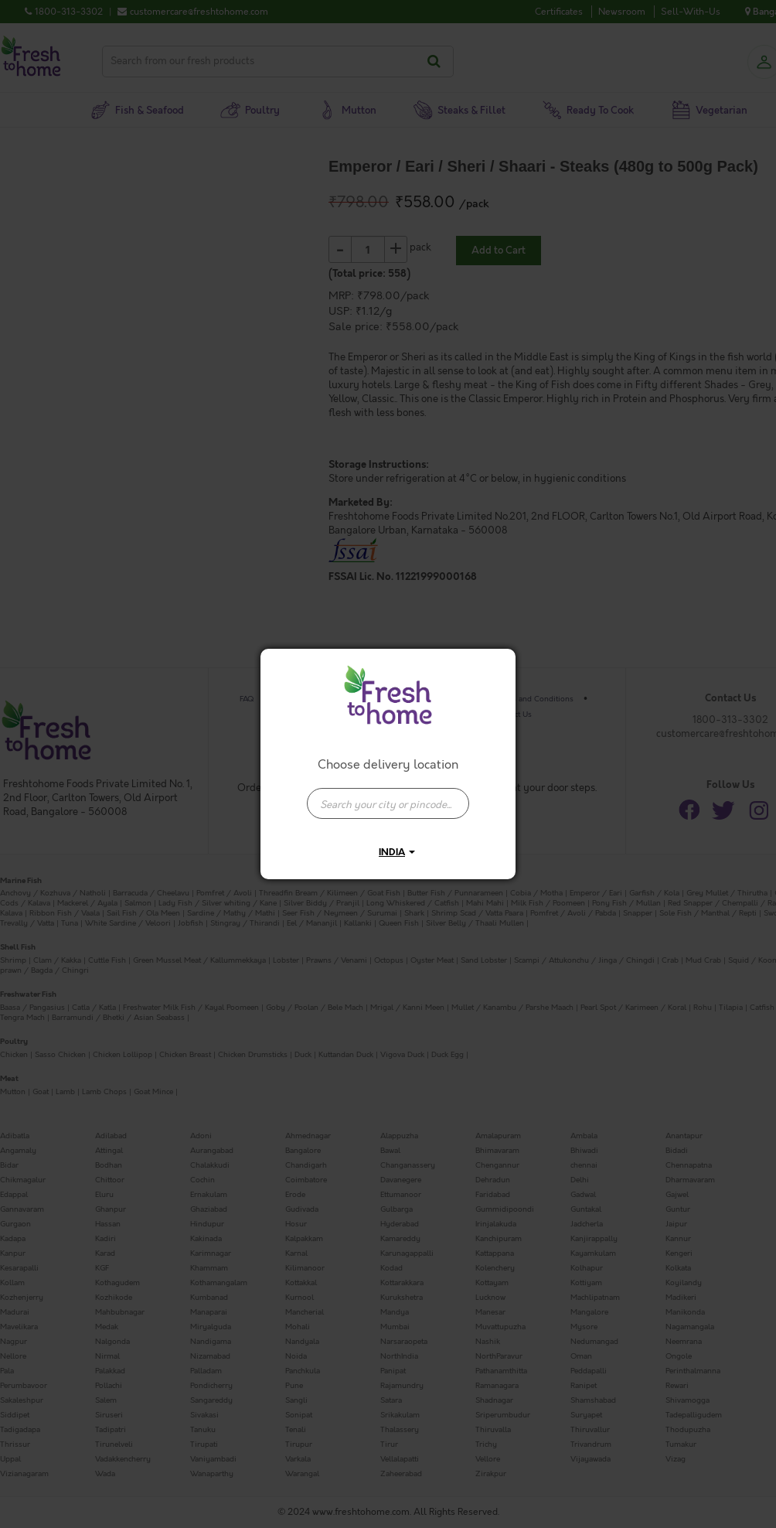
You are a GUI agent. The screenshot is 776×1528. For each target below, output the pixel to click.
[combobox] (388, 796)
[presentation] (388, 803)
